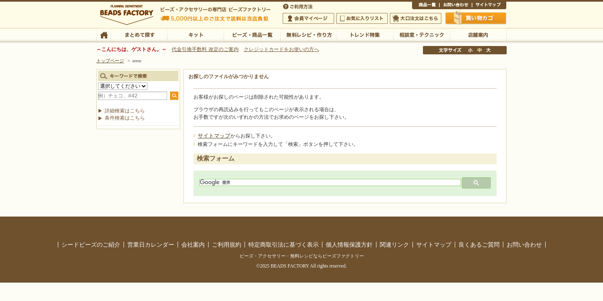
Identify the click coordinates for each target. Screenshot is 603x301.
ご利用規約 (226, 244)
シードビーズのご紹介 (91, 244)
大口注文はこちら (415, 18)
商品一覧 (425, 6)
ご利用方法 (298, 6)
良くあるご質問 (479, 244)
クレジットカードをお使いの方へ (281, 49)
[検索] (329, 182)
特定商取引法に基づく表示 (283, 244)
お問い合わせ (456, 6)
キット (195, 34)
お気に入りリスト (362, 18)
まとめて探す (139, 34)
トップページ (110, 60)
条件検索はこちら (125, 118)
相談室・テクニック (421, 34)
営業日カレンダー (150, 244)
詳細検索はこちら (125, 111)
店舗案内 (478, 34)
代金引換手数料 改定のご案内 (205, 49)
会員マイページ (308, 18)
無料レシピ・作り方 (308, 34)
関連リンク (394, 244)
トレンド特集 (365, 34)
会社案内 (193, 244)
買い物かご (476, 18)
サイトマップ (489, 6)
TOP (103, 34)
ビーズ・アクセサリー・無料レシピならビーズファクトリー (302, 255)
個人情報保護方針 (349, 244)
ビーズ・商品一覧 (252, 34)
